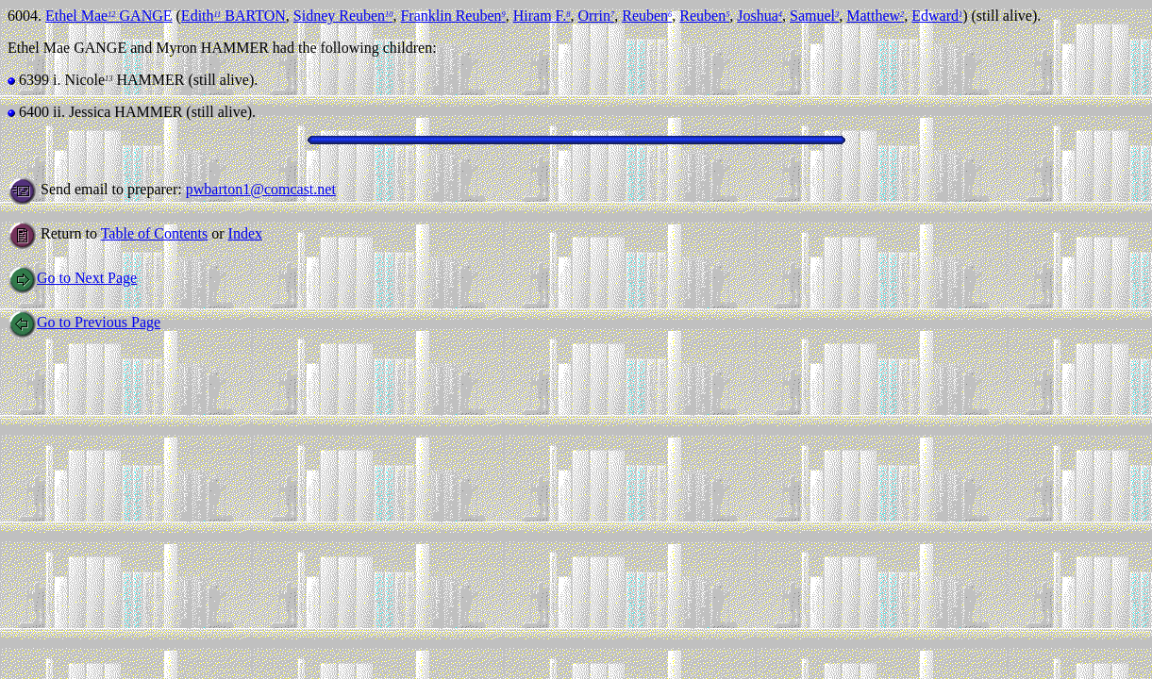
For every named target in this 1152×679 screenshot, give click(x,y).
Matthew (875, 16)
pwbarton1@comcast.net (261, 189)
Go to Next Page (72, 278)
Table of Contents (155, 233)
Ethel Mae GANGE (109, 16)
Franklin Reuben (452, 16)
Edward (936, 16)
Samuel (814, 16)
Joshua (759, 16)
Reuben (647, 16)
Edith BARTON (233, 16)
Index (245, 233)
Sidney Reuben (343, 16)
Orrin (595, 16)
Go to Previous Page (84, 322)
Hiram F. (542, 16)
